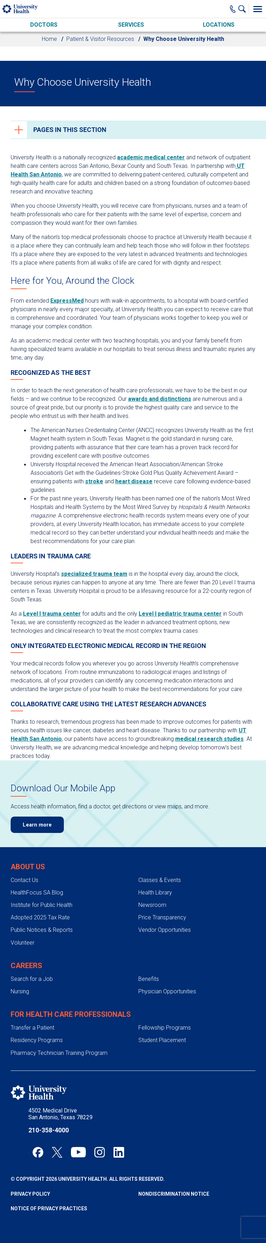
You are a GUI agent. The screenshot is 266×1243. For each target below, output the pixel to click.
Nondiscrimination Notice (173, 1194)
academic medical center (151, 157)
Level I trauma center (52, 613)
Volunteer (22, 942)
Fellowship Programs (164, 1027)
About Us (28, 866)
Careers (26, 965)
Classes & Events (159, 880)
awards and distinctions (159, 398)
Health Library (155, 892)
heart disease (134, 481)
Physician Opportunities (167, 991)
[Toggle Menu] (257, 9)
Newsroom (152, 905)
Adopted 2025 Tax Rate (40, 917)
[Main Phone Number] (233, 9)
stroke (94, 481)
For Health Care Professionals (71, 1014)
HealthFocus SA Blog (37, 892)
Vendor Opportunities (164, 929)
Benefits (148, 979)
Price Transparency (162, 917)
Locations (218, 24)
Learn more (37, 825)
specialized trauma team (94, 573)
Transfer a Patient (32, 1027)
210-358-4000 (48, 1130)
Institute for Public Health (41, 905)
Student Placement (162, 1040)
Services (131, 24)
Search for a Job (32, 979)
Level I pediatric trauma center (180, 613)
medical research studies (209, 738)
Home (49, 39)
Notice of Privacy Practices (49, 1208)
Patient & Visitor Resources (100, 39)
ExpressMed (67, 300)
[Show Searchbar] (243, 9)
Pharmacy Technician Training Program (59, 1053)
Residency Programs (37, 1040)
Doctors (43, 24)
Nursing (20, 991)
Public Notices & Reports (42, 929)
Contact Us (24, 880)
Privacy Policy (30, 1194)
